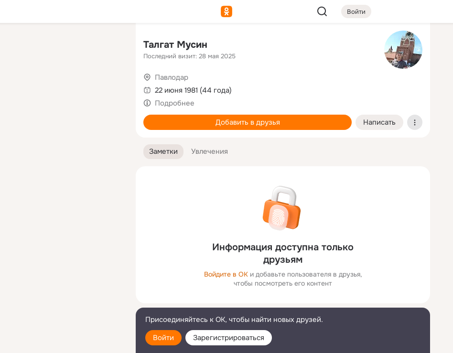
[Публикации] (23, 88)
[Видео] (107, 88)
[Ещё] (65, 279)
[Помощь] (23, 172)
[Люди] (65, 88)
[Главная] (23, 46)
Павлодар (171, 77)
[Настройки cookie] (65, 340)
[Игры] (107, 130)
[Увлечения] (65, 46)
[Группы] (107, 46)
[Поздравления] (65, 130)
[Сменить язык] (65, 299)
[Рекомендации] (65, 172)
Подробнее (174, 103)
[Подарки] (23, 130)
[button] (163, 151)
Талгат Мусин (175, 45)
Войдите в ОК (226, 274)
